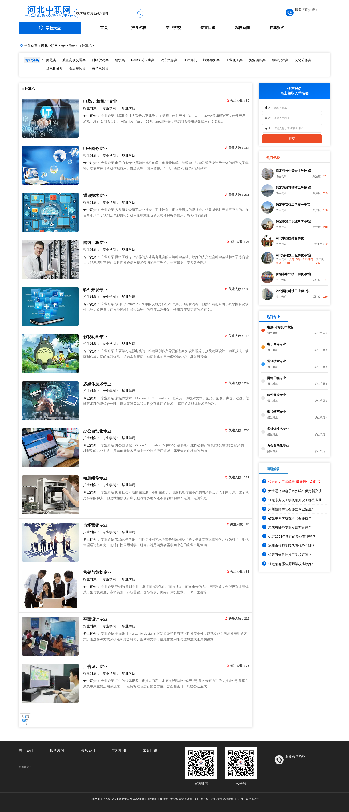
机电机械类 (54, 69)
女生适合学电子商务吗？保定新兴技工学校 (297, 491)
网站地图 (119, 750)
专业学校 (173, 28)
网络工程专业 (95, 242)
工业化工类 (234, 60)
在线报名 (276, 28)
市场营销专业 (95, 525)
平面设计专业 (95, 619)
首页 (104, 28)
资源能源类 (257, 60)
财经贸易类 (100, 60)
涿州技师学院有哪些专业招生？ (288, 509)
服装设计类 (280, 60)
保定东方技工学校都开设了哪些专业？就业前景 (300, 500)
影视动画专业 (95, 337)
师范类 (51, 60)
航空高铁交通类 (74, 60)
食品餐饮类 (77, 69)
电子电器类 (100, 69)
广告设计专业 (95, 666)
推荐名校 (138, 28)
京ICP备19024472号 (246, 798)
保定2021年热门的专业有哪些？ (289, 536)
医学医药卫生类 (142, 60)
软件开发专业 (95, 290)
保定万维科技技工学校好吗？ (287, 555)
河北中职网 (49, 46)
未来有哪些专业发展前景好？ (287, 527)
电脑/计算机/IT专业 (100, 101)
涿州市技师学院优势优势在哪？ (288, 545)
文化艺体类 (303, 60)
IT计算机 (85, 46)
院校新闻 (242, 28)
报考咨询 (57, 750)
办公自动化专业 (97, 431)
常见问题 (150, 750)
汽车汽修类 (169, 60)
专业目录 (207, 28)
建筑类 (120, 60)
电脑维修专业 (95, 478)
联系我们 (88, 750)
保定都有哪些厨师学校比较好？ (288, 564)
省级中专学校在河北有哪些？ (287, 518)
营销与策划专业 (97, 572)
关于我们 (26, 750)
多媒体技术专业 (97, 384)
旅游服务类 (211, 60)
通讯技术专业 (95, 195)
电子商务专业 (95, 148)
